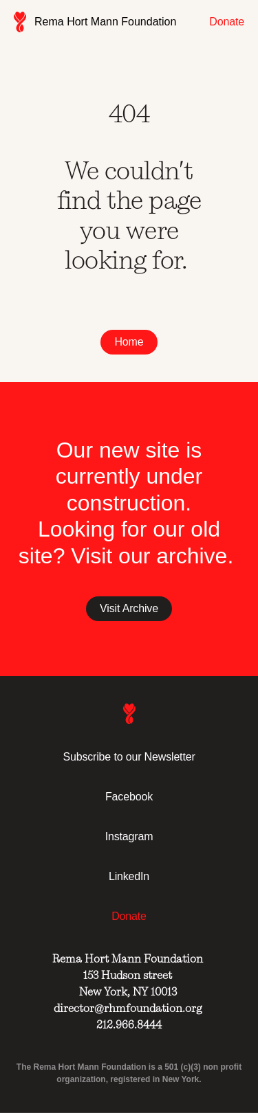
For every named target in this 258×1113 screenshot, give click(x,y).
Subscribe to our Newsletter (129, 757)
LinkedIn (129, 876)
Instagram (129, 836)
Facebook (129, 796)
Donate (226, 21)
